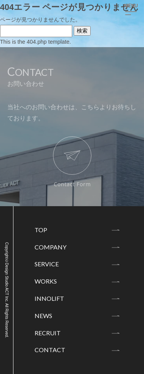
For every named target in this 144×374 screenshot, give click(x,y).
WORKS (46, 281)
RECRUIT (48, 332)
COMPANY (50, 247)
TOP (41, 229)
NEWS (43, 315)
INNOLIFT (49, 298)
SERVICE (47, 263)
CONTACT (50, 349)
